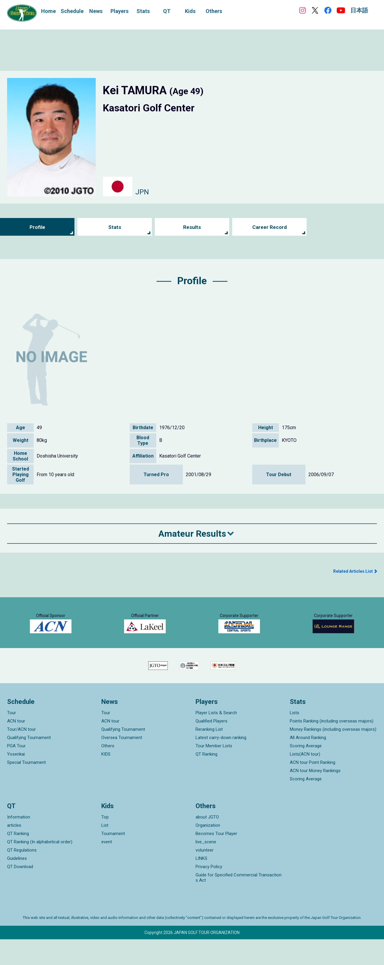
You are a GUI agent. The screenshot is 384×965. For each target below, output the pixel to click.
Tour (11, 738)
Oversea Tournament (121, 763)
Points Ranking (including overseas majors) (331, 746)
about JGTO (207, 842)
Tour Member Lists (214, 771)
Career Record (269, 227)
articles (14, 851)
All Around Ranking (308, 763)
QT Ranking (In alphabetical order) (39, 867)
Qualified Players (211, 746)
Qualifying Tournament (29, 763)
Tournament (113, 859)
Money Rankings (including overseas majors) (333, 755)
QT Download (20, 892)
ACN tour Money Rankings (315, 796)
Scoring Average (306, 771)
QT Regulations (22, 875)
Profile (37, 227)
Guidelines (17, 884)
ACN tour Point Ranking (312, 788)
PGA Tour (16, 771)
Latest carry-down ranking (221, 763)
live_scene (206, 867)
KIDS (105, 779)
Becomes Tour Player (216, 859)
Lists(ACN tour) (305, 779)
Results (192, 227)
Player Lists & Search (216, 738)
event (106, 867)
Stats (114, 227)
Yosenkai (16, 779)
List (104, 851)
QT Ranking (206, 779)
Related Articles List (353, 571)
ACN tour (16, 746)
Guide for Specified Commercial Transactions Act (239, 903)
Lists (294, 738)
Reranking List (209, 755)
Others (107, 771)
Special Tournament (26, 788)
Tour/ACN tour (21, 755)
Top (105, 842)
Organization (208, 851)
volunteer (205, 875)
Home (48, 11)
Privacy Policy (209, 892)
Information (18, 842)
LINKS (201, 884)
